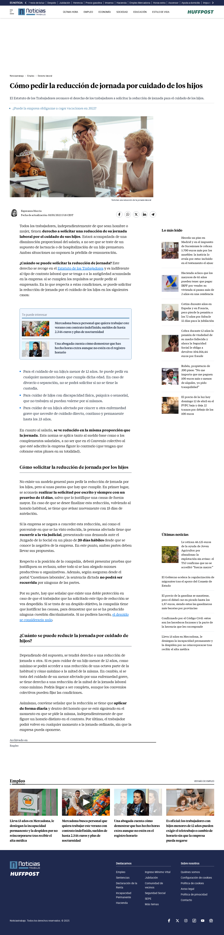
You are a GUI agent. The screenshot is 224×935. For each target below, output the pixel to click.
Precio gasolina (94, 2)
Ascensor (173, 2)
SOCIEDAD (122, 11)
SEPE (148, 898)
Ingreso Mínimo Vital (157, 872)
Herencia (78, 2)
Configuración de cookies (196, 877)
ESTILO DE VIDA (160, 11)
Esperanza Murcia (31, 210)
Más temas (152, 904)
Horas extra (159, 2)
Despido (51, 2)
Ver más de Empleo (204, 781)
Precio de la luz (36, 2)
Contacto (186, 900)
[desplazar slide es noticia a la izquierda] (25, 3)
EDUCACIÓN (140, 11)
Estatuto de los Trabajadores (80, 268)
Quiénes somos (190, 872)
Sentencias (123, 877)
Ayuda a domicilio (190, 2)
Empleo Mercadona (140, 2)
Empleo (14, 745)
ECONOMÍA (105, 11)
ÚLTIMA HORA (70, 11)
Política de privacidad (194, 894)
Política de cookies (192, 883)
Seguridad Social (155, 893)
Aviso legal (187, 889)
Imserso (109, 2)
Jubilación (64, 2)
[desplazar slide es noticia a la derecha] (212, 3)
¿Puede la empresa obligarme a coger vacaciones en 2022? (54, 108)
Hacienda (122, 2)
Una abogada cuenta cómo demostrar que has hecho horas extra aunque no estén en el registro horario (90, 348)
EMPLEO (88, 11)
